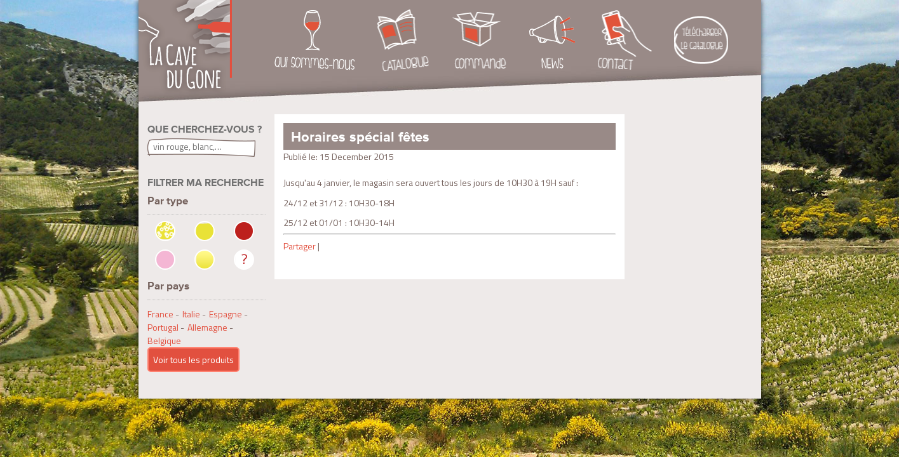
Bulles (165, 231)
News (552, 40)
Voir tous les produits (193, 359)
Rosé (165, 259)
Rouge (244, 231)
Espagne (225, 314)
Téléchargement (701, 40)
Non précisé (244, 259)
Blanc (204, 231)
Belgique (164, 340)
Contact (625, 40)
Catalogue (403, 40)
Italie (191, 314)
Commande (479, 40)
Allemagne (207, 327)
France (160, 314)
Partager (299, 246)
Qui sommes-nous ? (314, 40)
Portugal (163, 327)
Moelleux (204, 259)
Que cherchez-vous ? (204, 129)
